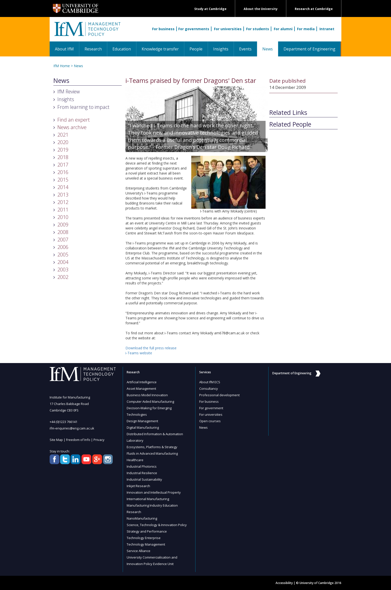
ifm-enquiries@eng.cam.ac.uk (72, 428)
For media (306, 28)
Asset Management (141, 388)
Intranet (326, 28)
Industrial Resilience (142, 473)
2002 (62, 277)
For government (211, 408)
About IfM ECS (209, 382)
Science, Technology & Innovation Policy (157, 525)
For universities (228, 28)
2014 (62, 187)
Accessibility (284, 583)
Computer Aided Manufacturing (150, 401)
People (196, 49)
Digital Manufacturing (143, 427)
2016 (62, 172)
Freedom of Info (78, 439)
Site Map (56, 439)
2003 (62, 269)
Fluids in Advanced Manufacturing (152, 453)
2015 (62, 179)
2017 (62, 164)
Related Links (288, 112)
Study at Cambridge (210, 9)
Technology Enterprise (144, 538)
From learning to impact (83, 107)
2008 (62, 232)
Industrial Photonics (142, 466)
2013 (62, 194)
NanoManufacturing (142, 518)
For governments (193, 28)
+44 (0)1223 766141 (63, 421)
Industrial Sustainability (144, 479)
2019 (62, 149)
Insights (220, 49)
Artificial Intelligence (142, 382)
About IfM (64, 49)
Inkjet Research (138, 486)
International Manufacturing (148, 499)
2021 (62, 134)
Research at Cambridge (314, 9)
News (270, 49)
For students (257, 28)
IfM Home (61, 65)
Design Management (142, 421)
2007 (62, 239)
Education (121, 49)
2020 (62, 142)
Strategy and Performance (147, 531)
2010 (62, 217)
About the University (261, 9)
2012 (62, 202)
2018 (62, 157)
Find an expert (73, 119)
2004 (62, 262)
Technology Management (146, 544)
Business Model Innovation (147, 395)
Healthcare (135, 460)
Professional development (219, 395)
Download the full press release (151, 348)
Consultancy (208, 388)
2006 (62, 247)
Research (93, 49)
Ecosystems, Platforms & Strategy (152, 447)
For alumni (283, 28)
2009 (62, 224)
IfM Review (68, 91)
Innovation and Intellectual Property (154, 492)
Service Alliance (138, 551)
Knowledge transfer (160, 49)
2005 (62, 254)
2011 (62, 209)
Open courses (210, 421)
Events (245, 49)
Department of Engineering (309, 49)
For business (163, 28)
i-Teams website (138, 353)
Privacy (99, 439)
